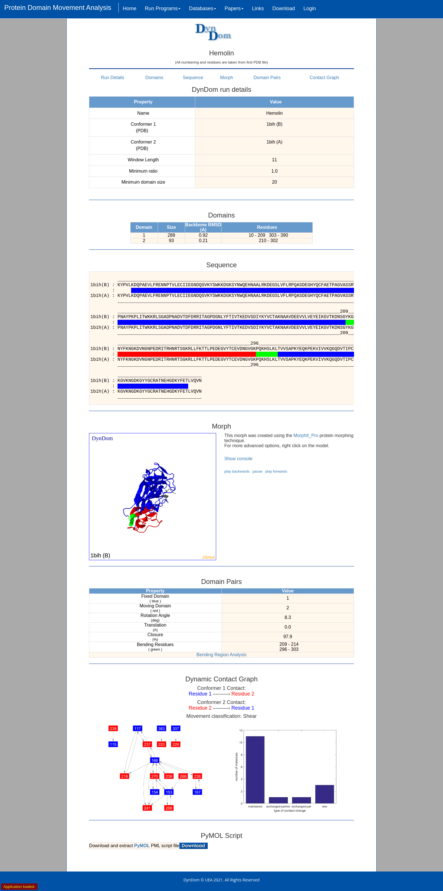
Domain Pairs (267, 77)
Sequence (193, 77)
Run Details (112, 77)
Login (309, 8)
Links (258, 8)
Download (283, 8)
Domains (154, 77)
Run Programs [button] (163, 8)
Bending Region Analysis (221, 654)
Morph (226, 77)
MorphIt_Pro (306, 435)
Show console (238, 458)
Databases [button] (202, 8)
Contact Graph (324, 77)
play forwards (276, 471)
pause (257, 471)
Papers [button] (234, 8)
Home (129, 8)
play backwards (237, 471)
